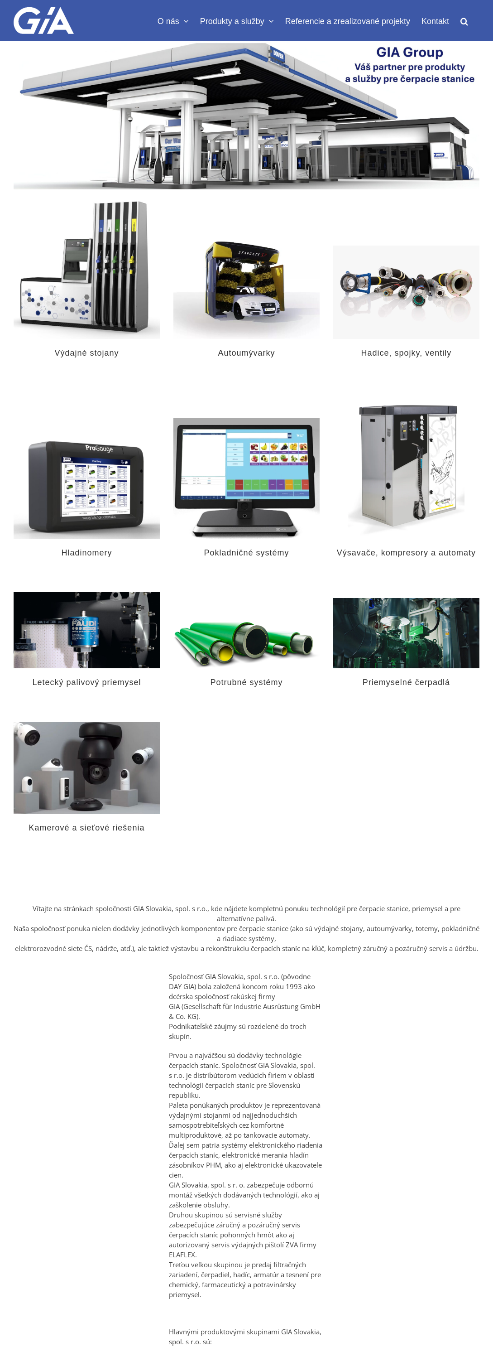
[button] (464, 20)
